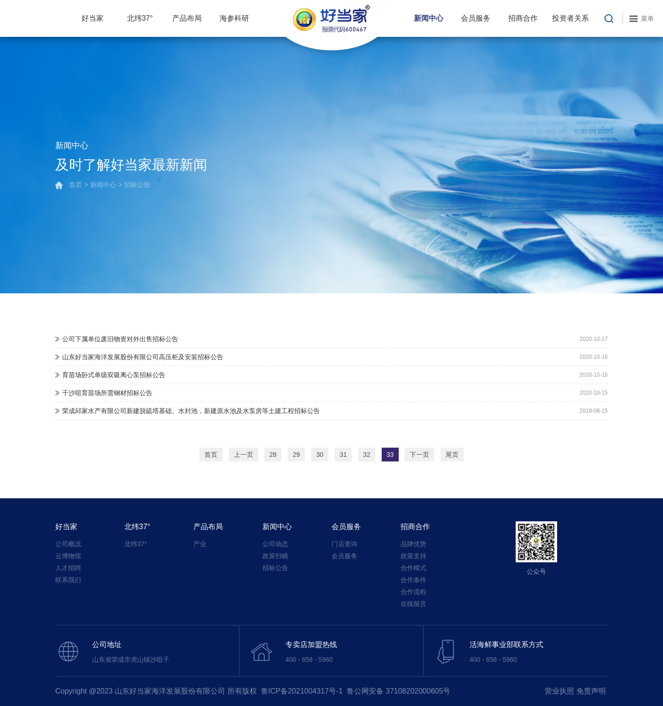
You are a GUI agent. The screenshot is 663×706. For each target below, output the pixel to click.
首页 (75, 185)
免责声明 (591, 691)
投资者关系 (570, 18)
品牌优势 (413, 544)
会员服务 (475, 18)
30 (320, 454)
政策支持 (413, 556)
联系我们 (68, 579)
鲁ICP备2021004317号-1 (302, 691)
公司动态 (275, 544)
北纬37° (140, 18)
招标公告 (137, 185)
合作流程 (413, 591)
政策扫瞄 (275, 556)
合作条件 (413, 579)
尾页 (452, 454)
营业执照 (559, 691)
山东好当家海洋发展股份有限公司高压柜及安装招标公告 (142, 357)
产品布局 (187, 18)
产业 (199, 544)
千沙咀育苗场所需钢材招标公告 (107, 393)
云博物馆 (68, 556)
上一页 (243, 454)
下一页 (419, 454)
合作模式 (413, 568)
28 (273, 454)
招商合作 (523, 18)
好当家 (92, 18)
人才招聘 (68, 568)
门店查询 (344, 544)
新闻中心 (428, 18)
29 (296, 454)
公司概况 (68, 544)
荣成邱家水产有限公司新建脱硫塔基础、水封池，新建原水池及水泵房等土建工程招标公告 (191, 410)
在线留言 (413, 603)
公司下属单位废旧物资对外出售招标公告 (120, 339)
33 (390, 454)
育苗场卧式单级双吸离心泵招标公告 (113, 375)
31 (343, 454)
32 (367, 454)
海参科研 (234, 18)
